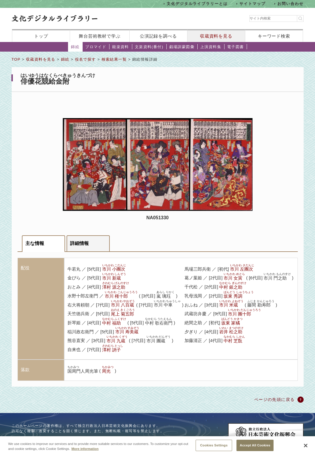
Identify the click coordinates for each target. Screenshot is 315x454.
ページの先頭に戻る (274, 399)
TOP (16, 59)
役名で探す (85, 59)
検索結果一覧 (114, 59)
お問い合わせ (290, 3)
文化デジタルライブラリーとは (197, 3)
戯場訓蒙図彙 (181, 47)
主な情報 (34, 243)
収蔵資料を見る (216, 36)
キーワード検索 (274, 36)
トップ (41, 36)
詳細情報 (79, 243)
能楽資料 (120, 47)
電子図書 (235, 47)
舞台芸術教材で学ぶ (100, 36)
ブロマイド (95, 47)
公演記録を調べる (158, 36)
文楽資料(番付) (149, 47)
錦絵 (75, 47)
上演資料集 (210, 47)
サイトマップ (252, 3)
